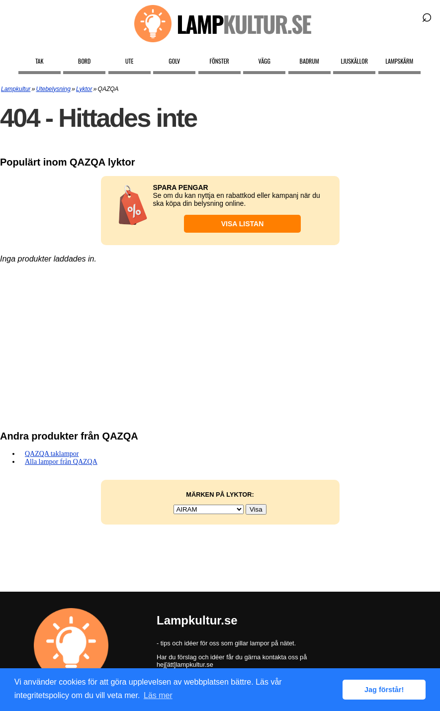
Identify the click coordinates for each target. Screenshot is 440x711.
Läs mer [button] (158, 695)
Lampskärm (399, 61)
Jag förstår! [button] (384, 690)
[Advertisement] (220, 342)
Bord (84, 61)
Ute (129, 61)
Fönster (219, 61)
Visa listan (242, 224)
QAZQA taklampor (52, 453)
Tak (39, 61)
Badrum (309, 61)
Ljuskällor (354, 61)
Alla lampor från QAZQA (61, 461)
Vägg (264, 61)
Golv (174, 61)
